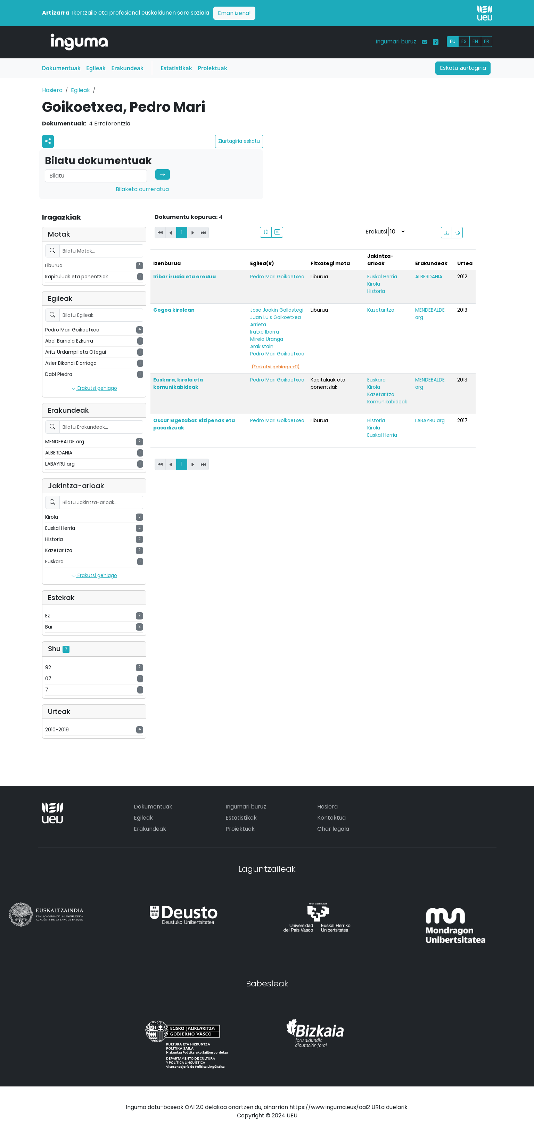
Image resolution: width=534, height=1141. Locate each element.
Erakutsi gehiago (94, 388)
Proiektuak (212, 68)
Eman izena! (234, 13)
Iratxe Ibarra (264, 331)
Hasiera (52, 90)
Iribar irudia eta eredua (184, 276)
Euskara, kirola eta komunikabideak (178, 383)
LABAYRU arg (430, 420)
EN (475, 41)
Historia (376, 291)
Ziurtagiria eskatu (239, 141)
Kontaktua (331, 818)
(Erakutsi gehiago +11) (276, 367)
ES (464, 41)
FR (486, 41)
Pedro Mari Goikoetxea (277, 276)
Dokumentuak (61, 68)
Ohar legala (333, 829)
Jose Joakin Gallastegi (276, 309)
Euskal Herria (382, 276)
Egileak (96, 68)
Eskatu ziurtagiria (463, 68)
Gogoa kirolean (174, 309)
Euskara (376, 379)
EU (452, 41)
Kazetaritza (380, 309)
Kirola (373, 283)
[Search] (96, 175)
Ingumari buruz (396, 42)
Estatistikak (176, 68)
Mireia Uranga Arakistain (266, 343)
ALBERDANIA (428, 276)
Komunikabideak (387, 401)
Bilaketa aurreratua (142, 189)
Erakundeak (127, 68)
